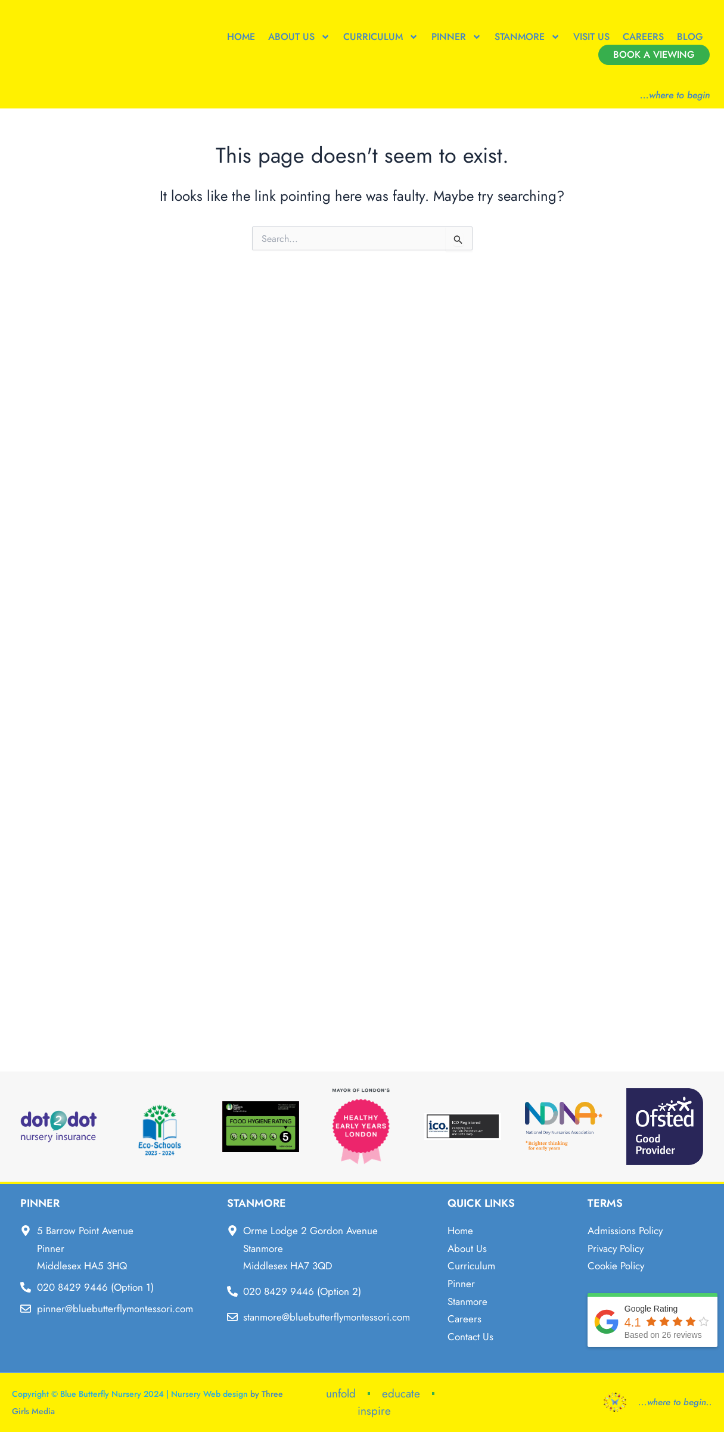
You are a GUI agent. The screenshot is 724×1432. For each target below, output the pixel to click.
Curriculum (380, 37)
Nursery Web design (209, 1394)
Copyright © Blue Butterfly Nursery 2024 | (91, 1394)
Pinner (456, 37)
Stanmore (527, 37)
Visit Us (591, 37)
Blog (690, 37)
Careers (643, 37)
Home (241, 37)
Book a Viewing (654, 54)
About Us (299, 37)
